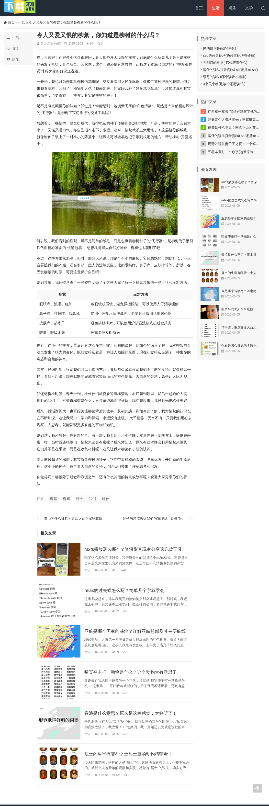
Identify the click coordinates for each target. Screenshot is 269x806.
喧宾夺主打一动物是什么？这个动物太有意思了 (130, 672)
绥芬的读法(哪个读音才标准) (223, 77)
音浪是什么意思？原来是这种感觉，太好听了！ (130, 713)
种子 (79, 499)
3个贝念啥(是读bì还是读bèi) (223, 84)
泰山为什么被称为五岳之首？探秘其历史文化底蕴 (81, 519)
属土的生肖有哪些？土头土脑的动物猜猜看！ (128, 754)
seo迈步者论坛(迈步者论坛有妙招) (228, 55)
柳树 (66, 499)
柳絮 (53, 499)
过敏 (105, 499)
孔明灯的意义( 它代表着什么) (224, 63)
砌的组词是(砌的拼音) (218, 48)
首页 (199, 8)
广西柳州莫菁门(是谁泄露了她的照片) (236, 112)
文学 (249, 8)
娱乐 (232, 8)
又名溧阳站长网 (51, 43)
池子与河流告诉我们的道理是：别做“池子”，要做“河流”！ (166, 519)
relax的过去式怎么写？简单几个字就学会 (124, 590)
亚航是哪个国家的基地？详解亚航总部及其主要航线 (135, 631)
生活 (216, 8)
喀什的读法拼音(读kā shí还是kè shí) (229, 70)
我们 (92, 499)
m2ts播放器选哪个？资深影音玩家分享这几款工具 (133, 549)
